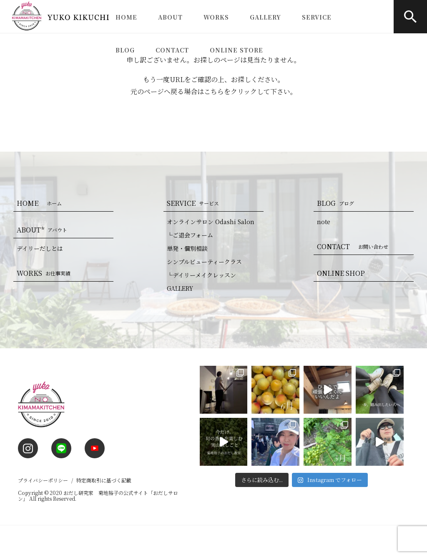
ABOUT (170, 17)
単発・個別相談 (187, 248)
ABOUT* (43, 230)
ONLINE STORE (236, 50)
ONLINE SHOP (341, 273)
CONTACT (172, 50)
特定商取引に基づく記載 (103, 480)
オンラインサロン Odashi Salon (210, 221)
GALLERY (265, 17)
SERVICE (317, 17)
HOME (126, 17)
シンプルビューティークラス (204, 261)
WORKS (216, 17)
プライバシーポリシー (43, 480)
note (323, 221)
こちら (214, 91)
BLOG (125, 50)
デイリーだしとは (40, 248)
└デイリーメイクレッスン (201, 275)
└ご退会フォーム (190, 235)
